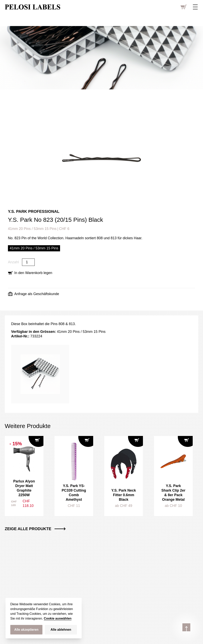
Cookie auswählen (58, 618)
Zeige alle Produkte (35, 529)
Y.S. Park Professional (33, 211)
